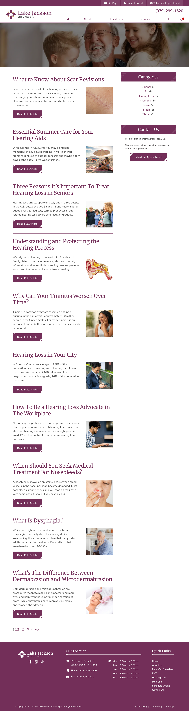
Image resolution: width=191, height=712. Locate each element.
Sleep (146, 110)
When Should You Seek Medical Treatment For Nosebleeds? (53, 469)
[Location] (117, 19)
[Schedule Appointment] (165, 3)
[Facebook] (30, 662)
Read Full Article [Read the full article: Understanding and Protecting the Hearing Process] (27, 278)
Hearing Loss (146, 96)
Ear (146, 91)
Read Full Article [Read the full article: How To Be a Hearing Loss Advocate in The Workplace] (27, 448)
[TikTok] (42, 662)
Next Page (33, 629)
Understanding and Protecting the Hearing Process (56, 244)
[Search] (168, 19)
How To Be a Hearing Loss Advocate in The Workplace (61, 410)
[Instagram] (36, 662)
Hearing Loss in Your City (45, 355)
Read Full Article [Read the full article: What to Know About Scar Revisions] (27, 114)
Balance (146, 87)
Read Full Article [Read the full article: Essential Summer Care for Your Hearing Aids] (27, 169)
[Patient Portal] (133, 3)
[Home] (68, 19)
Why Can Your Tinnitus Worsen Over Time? (59, 299)
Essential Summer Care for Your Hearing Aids (53, 135)
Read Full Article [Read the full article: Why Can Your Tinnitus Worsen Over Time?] (27, 337)
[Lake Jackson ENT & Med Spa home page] (28, 14)
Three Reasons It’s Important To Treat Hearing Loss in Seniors (61, 189)
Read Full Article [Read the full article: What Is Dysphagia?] (27, 555)
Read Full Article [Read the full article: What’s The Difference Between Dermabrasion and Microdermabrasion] (27, 614)
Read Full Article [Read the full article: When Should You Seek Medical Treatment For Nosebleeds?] (27, 503)
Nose (146, 105)
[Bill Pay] (110, 3)
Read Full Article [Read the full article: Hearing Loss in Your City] (27, 389)
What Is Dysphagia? (38, 520)
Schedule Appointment (148, 157)
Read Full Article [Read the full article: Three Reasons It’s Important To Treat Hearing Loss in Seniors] (27, 224)
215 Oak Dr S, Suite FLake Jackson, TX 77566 (81, 662)
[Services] (146, 19)
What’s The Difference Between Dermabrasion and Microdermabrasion (62, 576)
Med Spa (145, 100)
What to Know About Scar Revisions (58, 79)
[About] (89, 19)
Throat (146, 114)
